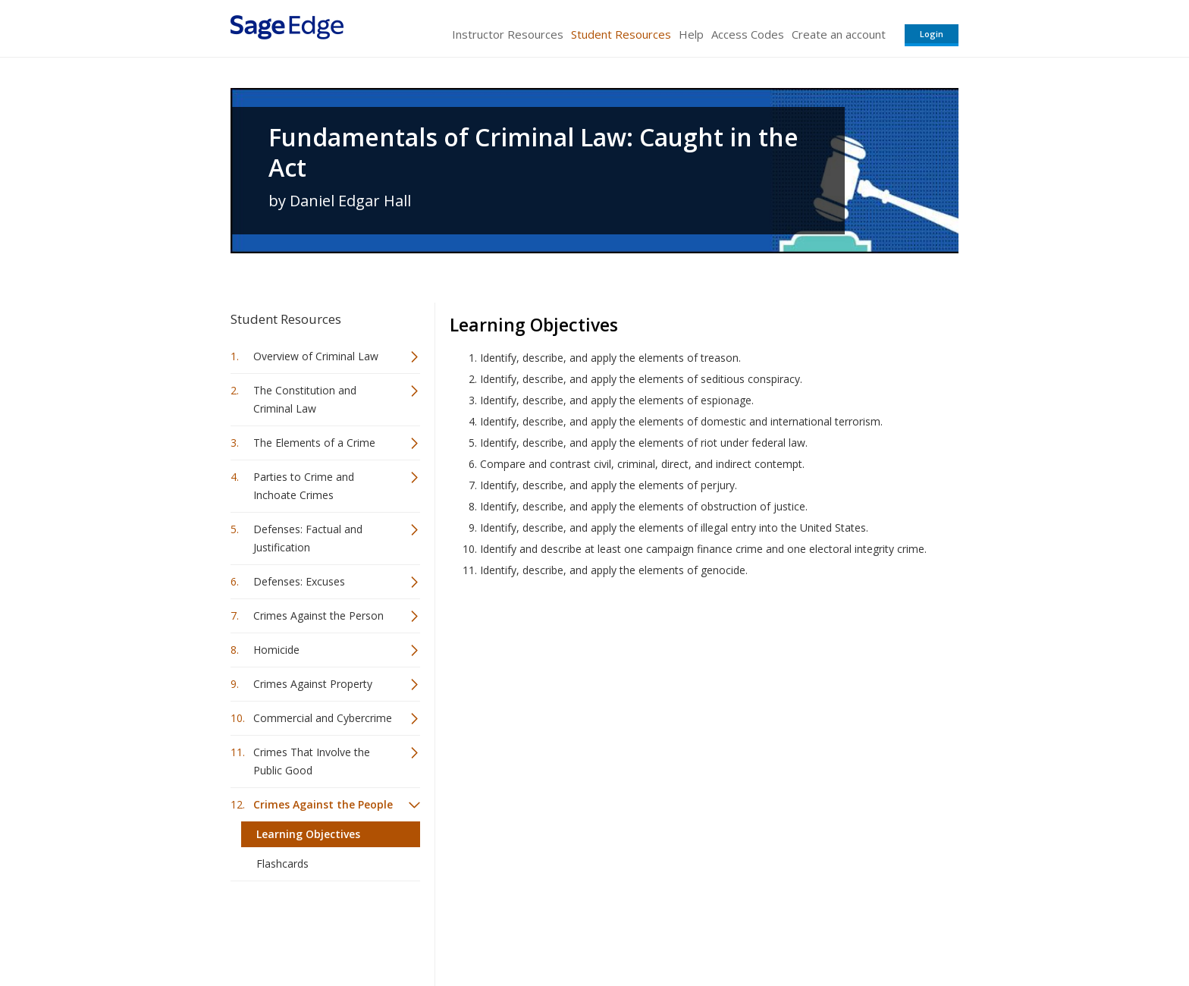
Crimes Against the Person (318, 615)
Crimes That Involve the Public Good (311, 761)
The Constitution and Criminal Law (304, 399)
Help (691, 34)
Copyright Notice (774, 929)
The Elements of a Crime (314, 442)
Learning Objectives (308, 834)
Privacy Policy (858, 929)
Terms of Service (681, 929)
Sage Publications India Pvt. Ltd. (450, 929)
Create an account (839, 34)
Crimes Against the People (323, 804)
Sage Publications (317, 929)
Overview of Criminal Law (315, 356)
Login (931, 33)
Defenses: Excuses (299, 581)
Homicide (276, 649)
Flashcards (282, 863)
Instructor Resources (507, 34)
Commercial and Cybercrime (322, 718)
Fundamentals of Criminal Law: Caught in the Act (533, 152)
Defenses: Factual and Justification (307, 538)
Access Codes (747, 34)
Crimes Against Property (312, 684)
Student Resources (621, 34)
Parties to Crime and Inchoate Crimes (303, 485)
